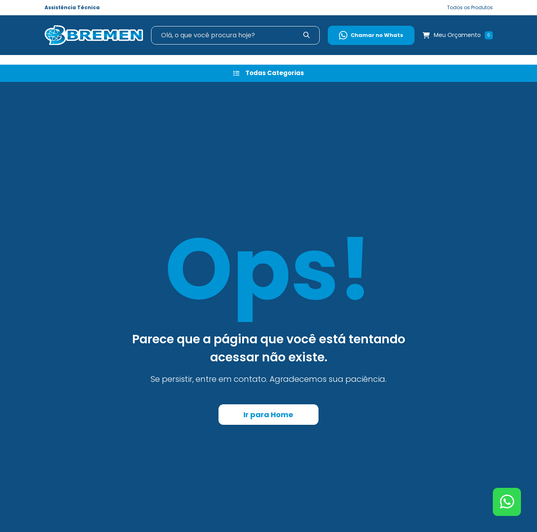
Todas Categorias (268, 73)
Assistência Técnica (72, 7)
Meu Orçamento (457, 35)
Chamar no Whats (371, 35)
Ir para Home (268, 415)
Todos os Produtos (470, 7)
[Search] (235, 35)
